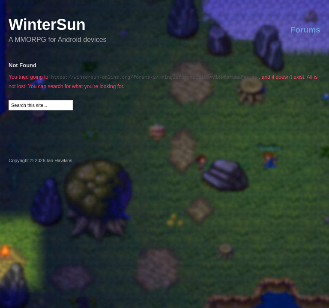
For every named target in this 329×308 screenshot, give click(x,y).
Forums (305, 30)
